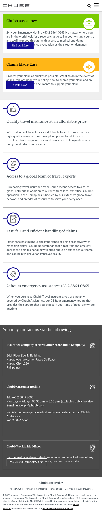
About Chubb (16, 488)
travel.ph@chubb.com (30, 405)
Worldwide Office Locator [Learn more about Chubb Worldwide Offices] (26, 462)
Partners (29, 488)
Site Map (69, 488)
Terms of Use (56, 488)
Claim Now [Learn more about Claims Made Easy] (20, 84)
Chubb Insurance (84, 488)
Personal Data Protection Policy (58, 508)
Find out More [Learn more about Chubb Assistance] (20, 45)
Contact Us (41, 488)
